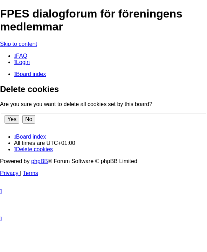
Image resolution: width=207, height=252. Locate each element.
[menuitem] (20, 56)
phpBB (39, 161)
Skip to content (18, 44)
